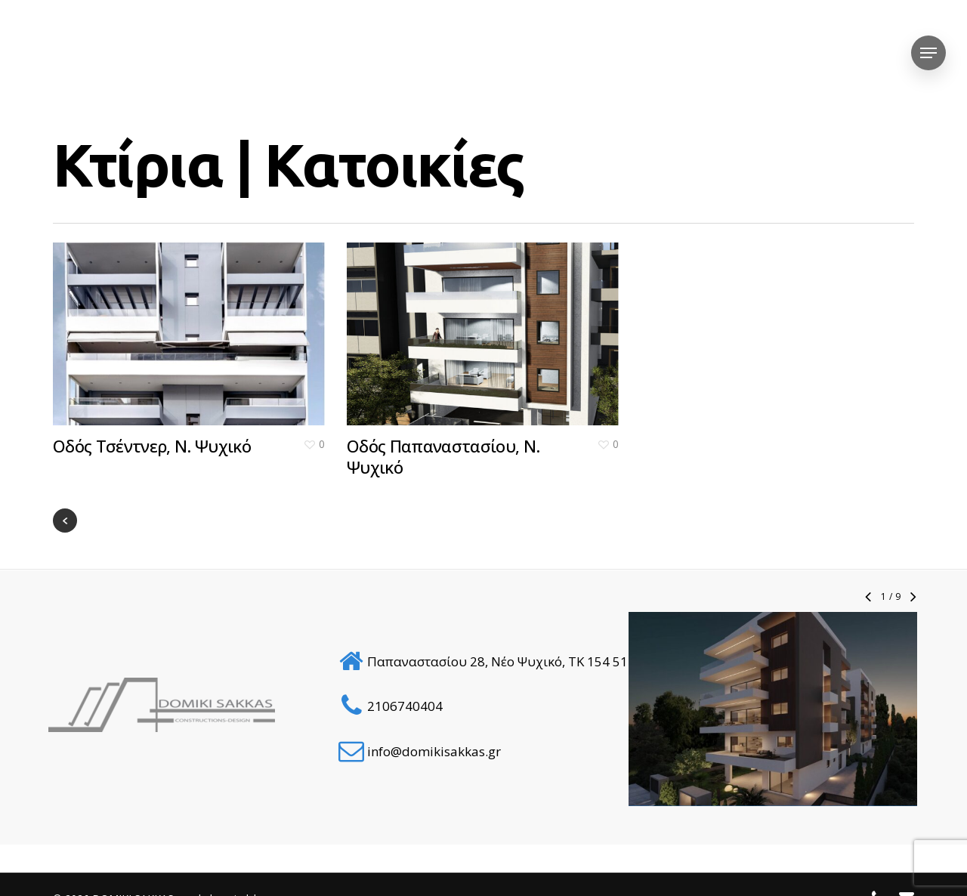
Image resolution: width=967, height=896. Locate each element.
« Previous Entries (65, 520)
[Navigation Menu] (928, 53)
